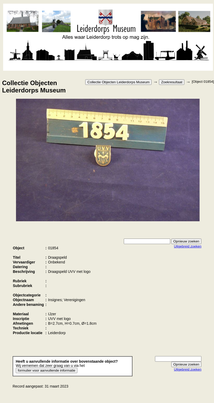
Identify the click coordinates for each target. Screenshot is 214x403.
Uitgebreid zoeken (187, 246)
